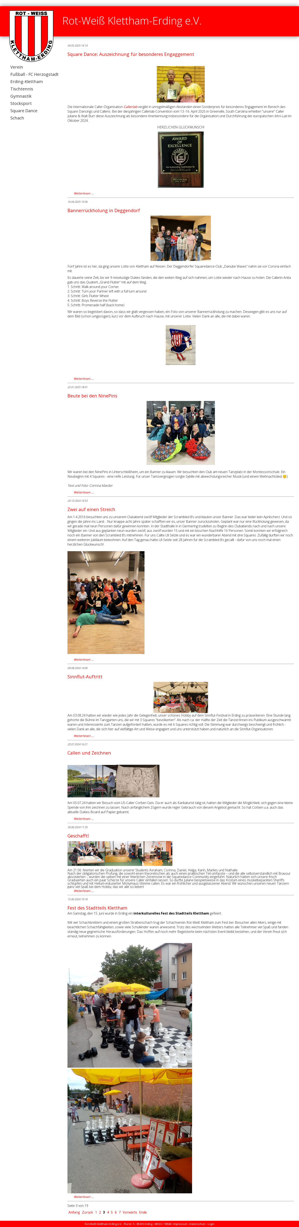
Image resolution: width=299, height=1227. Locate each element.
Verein (16, 67)
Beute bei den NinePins (92, 396)
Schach (17, 118)
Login (211, 1224)
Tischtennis (21, 89)
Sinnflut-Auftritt (84, 677)
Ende (143, 1212)
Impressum (180, 1224)
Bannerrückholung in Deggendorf (103, 210)
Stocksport (21, 103)
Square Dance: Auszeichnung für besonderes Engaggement (130, 54)
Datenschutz (198, 1224)
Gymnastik (21, 96)
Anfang (74, 1212)
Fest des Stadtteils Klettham (97, 908)
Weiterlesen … (83, 193)
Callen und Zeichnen (89, 753)
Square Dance (23, 110)
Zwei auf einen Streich (91, 509)
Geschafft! (78, 836)
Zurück (87, 1212)
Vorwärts (130, 1212)
